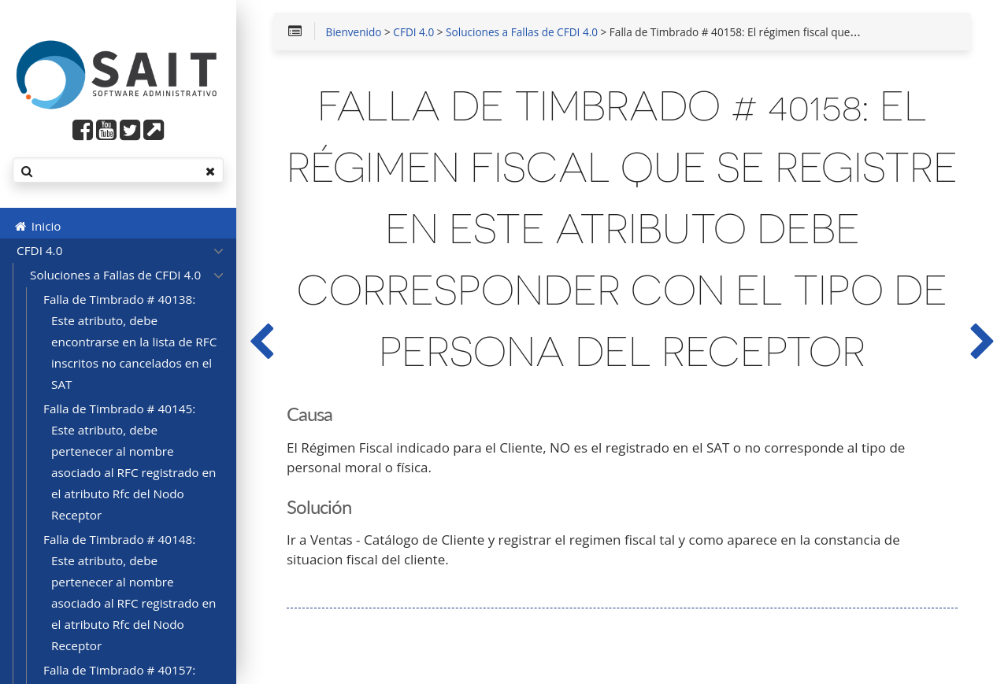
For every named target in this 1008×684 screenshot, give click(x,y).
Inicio (37, 226)
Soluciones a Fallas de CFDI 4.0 (522, 33)
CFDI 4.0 (413, 33)
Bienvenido (354, 33)
